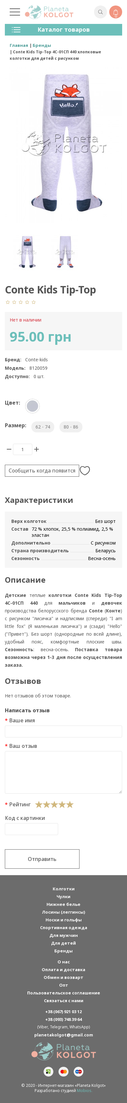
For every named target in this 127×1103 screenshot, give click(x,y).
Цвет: (12, 402)
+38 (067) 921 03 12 (63, 1011)
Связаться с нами (63, 1000)
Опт (63, 985)
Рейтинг (20, 804)
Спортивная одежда (63, 927)
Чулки (63, 896)
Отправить (42, 859)
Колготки (64, 889)
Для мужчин (63, 935)
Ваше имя (22, 720)
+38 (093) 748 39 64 (63, 1019)
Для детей (63, 943)
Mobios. (84, 1090)
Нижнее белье (63, 904)
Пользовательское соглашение (63, 993)
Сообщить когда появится (42, 470)
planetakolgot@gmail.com (63, 1035)
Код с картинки (25, 818)
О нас (64, 962)
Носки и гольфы (64, 920)
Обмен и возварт (63, 977)
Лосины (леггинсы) (63, 912)
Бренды (63, 951)
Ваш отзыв (23, 745)
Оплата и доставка (63, 969)
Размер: (15, 425)
